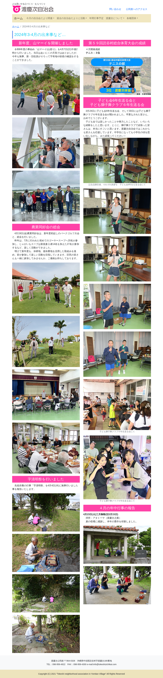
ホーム (18, 18)
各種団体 (131, 18)
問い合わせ (115, 9)
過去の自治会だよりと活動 (71, 18)
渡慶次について (114, 18)
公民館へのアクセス (136, 9)
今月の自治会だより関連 (39, 18)
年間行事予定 (96, 18)
